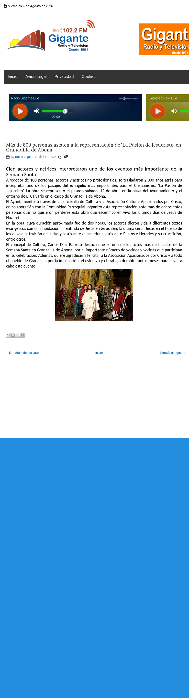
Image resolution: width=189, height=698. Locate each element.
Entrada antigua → (173, 352)
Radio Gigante (24, 157)
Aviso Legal (36, 76)
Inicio (13, 76)
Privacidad (64, 76)
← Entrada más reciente (22, 352)
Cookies (89, 76)
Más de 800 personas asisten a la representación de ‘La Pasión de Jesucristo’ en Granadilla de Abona (93, 147)
